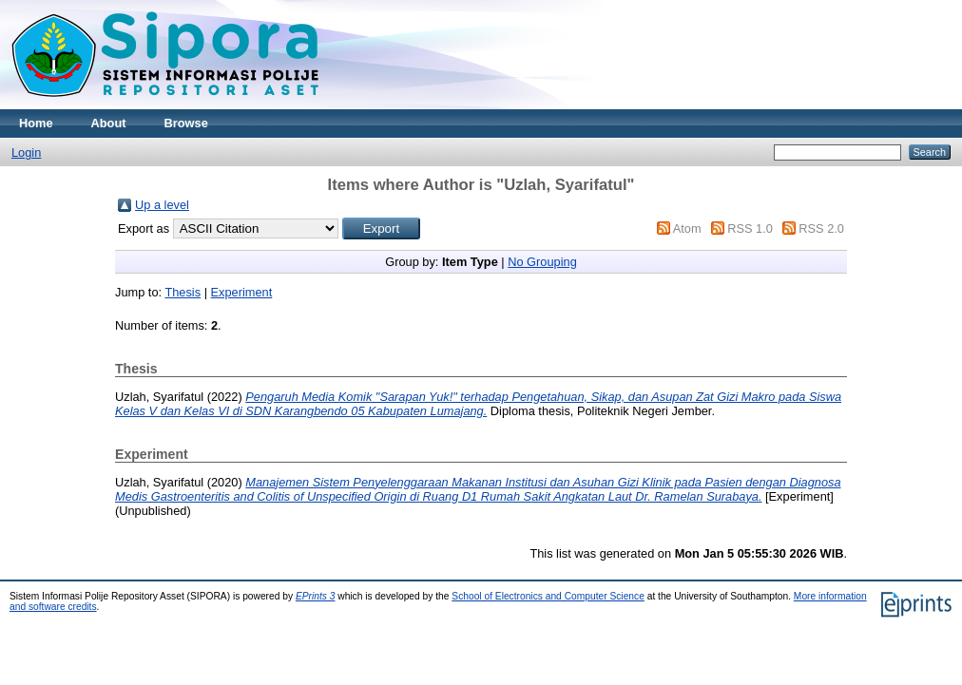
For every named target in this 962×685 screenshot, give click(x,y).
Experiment (242, 292)
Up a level (162, 205)
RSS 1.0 (750, 228)
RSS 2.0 (821, 228)
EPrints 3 (316, 596)
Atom (687, 228)
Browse (186, 123)
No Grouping (542, 262)
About (108, 123)
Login (26, 152)
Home (36, 123)
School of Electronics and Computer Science (548, 596)
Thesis (182, 292)
